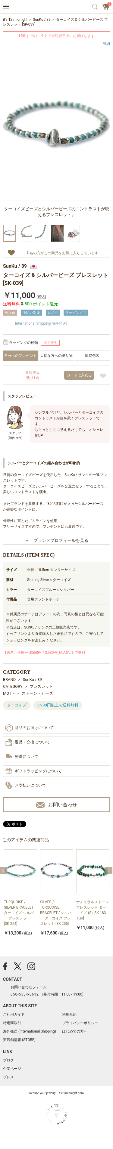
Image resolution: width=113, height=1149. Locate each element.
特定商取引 (12, 1023)
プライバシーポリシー (80, 1023)
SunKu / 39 (42, 19)
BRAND (9, 679)
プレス (8, 1077)
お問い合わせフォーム (29, 987)
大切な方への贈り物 (56, 356)
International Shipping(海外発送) (41, 323)
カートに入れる (79, 375)
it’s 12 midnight (15, 19)
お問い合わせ (56, 805)
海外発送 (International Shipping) (29, 1031)
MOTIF (9, 693)
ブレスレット (41, 686)
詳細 (106, 43)
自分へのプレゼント (20, 356)
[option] (56, 136)
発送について (21, 757)
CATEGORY (13, 686)
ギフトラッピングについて (33, 771)
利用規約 (69, 1014)
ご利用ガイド (14, 1014)
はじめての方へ (74, 1031)
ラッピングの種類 (23, 342)
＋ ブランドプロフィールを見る (56, 540)
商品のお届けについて (29, 728)
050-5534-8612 (25, 994)
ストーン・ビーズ (37, 693)
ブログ (8, 1060)
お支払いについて (25, 785)
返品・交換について (27, 742)
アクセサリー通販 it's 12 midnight (56, 7)
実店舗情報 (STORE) (19, 1040)
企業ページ (12, 1069)
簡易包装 (92, 356)
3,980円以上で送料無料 (57, 705)
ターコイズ (17, 705)
